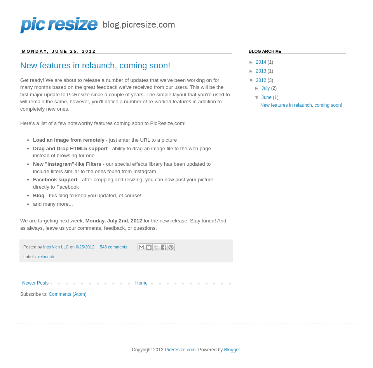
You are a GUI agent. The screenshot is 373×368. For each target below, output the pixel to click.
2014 (262, 62)
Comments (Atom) (67, 294)
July (266, 88)
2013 (262, 71)
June (267, 97)
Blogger (232, 349)
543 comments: (115, 247)
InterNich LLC (56, 247)
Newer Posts (35, 283)
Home (141, 283)
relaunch (46, 256)
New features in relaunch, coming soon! (95, 65)
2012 (262, 80)
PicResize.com (180, 349)
